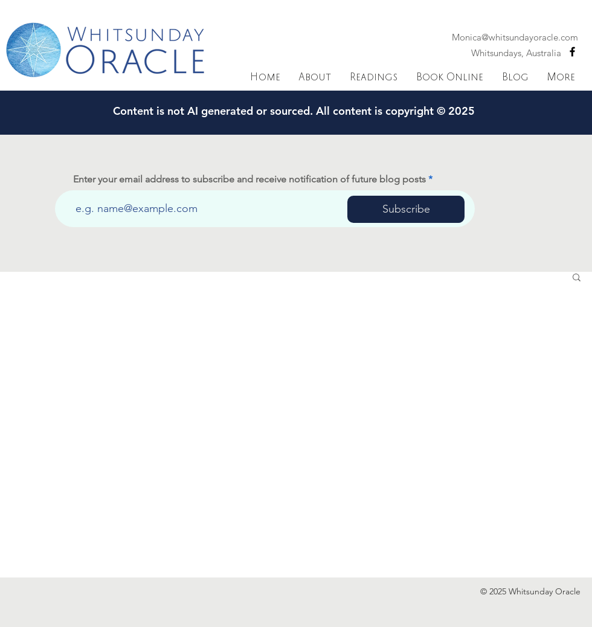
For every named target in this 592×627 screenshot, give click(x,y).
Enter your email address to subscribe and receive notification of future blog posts (249, 179)
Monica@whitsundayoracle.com (515, 37)
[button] (576, 278)
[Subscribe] (406, 209)
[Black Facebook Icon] (572, 51)
